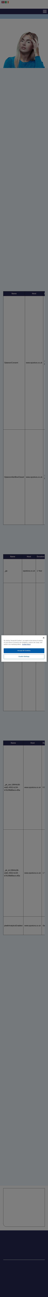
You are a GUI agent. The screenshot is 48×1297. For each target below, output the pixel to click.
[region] (24, 648)
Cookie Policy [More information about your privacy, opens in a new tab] (26, 644)
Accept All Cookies (24, 650)
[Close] (43, 637)
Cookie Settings (24, 656)
